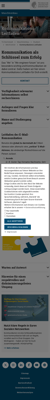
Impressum (10, 232)
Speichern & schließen (17, 227)
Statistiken (10, 216)
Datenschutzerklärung (34, 207)
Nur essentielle (11, 211)
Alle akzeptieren (15, 221)
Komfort (9, 213)
